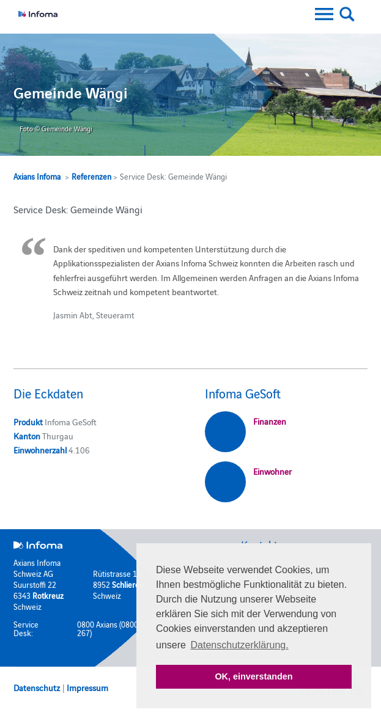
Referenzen (91, 175)
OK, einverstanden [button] (253, 676)
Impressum (87, 687)
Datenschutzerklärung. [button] (240, 645)
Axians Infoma (37, 175)
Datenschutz (36, 687)
